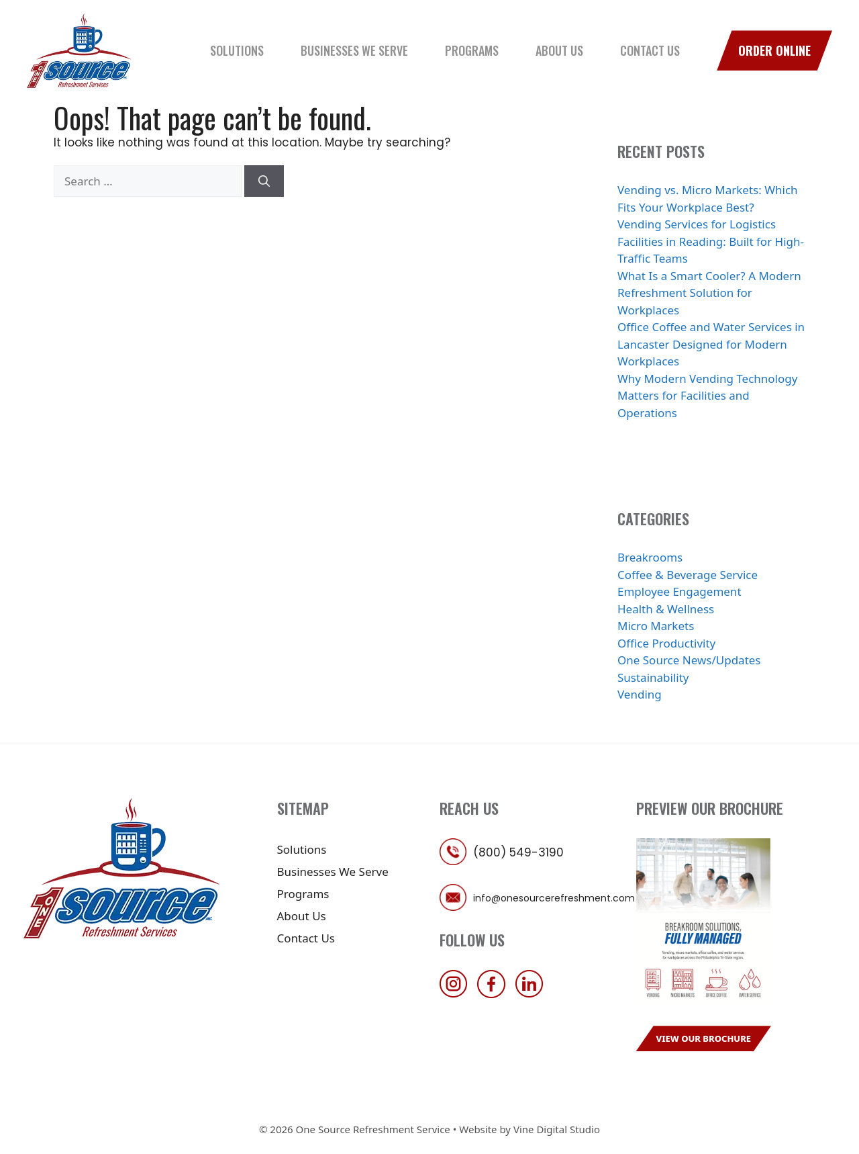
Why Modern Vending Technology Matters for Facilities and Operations (707, 395)
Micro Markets (655, 625)
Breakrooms (650, 557)
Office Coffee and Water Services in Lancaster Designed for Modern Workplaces (711, 344)
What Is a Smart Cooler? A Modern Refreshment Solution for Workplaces (709, 293)
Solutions (237, 50)
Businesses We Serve (354, 50)
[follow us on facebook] (494, 994)
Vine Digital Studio (556, 1129)
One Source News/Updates (689, 660)
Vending (639, 694)
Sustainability (653, 677)
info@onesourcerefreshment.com (554, 898)
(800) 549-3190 (518, 852)
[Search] (264, 181)
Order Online (774, 50)
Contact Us (650, 50)
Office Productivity (666, 643)
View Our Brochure (704, 1038)
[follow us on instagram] (457, 994)
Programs (472, 50)
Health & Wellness (665, 609)
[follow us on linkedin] (532, 994)
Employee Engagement (679, 591)
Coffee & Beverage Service (687, 574)
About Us (559, 50)
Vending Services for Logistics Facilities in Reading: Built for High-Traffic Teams (710, 241)
